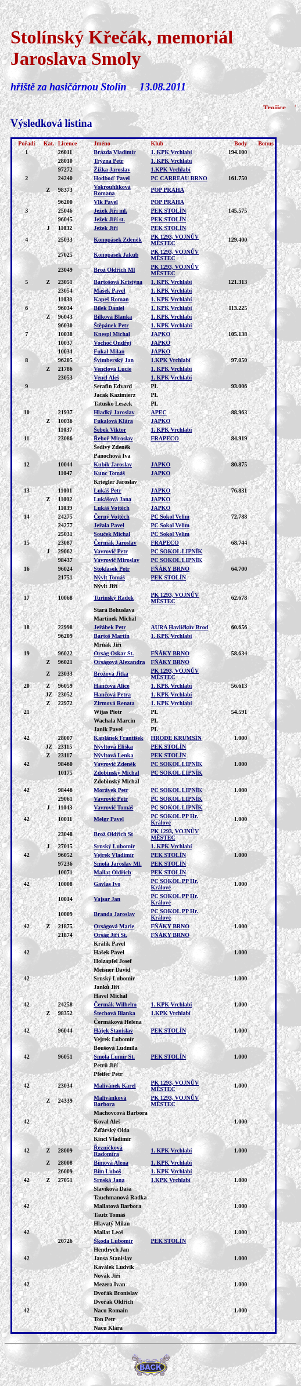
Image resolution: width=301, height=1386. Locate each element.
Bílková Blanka (113, 316)
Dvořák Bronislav (116, 1293)
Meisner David (112, 969)
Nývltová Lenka (113, 755)
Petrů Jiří (105, 1065)
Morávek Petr (111, 790)
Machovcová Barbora (121, 1113)
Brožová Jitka (111, 673)
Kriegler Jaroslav (115, 482)
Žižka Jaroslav (112, 169)
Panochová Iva (112, 456)
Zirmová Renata (114, 703)
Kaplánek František (118, 738)
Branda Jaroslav (114, 914)
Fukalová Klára (113, 421)
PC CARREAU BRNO (178, 178)
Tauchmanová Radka (120, 1197)
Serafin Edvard (113, 386)
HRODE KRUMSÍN (176, 738)
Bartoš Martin (111, 636)
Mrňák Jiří (107, 644)
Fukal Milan (109, 351)
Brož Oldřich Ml (114, 270)
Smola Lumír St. (114, 1056)
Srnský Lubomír (114, 846)
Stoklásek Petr (112, 569)
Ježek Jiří (105, 228)
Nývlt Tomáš (109, 577)
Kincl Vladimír (112, 1139)
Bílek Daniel (109, 308)
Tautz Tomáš (109, 1215)
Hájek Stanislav (113, 1030)
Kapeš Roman (111, 299)
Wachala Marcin (114, 720)
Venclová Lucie (112, 369)
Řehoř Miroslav (113, 438)
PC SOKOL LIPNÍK (176, 551)
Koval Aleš (107, 1121)
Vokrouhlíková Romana (112, 190)
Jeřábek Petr (110, 627)
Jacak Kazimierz (114, 395)
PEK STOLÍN (168, 210)
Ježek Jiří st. (109, 219)
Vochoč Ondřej (112, 343)
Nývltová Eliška (113, 746)
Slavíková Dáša (112, 1189)
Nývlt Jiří (105, 586)
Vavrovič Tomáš (113, 807)
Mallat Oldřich (112, 872)
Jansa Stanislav (113, 1258)
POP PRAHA (167, 190)
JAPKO (160, 334)
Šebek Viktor (110, 429)
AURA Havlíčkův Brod (179, 627)
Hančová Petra (112, 694)
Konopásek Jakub (116, 254)
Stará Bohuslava (114, 610)
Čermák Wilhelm (115, 1004)
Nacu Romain (111, 1310)
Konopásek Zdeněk (118, 239)
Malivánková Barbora (110, 1101)
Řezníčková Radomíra (108, 1150)
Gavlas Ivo (107, 884)
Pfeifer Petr (108, 1074)
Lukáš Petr (107, 490)
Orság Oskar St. (114, 653)
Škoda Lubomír (113, 1241)
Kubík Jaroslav (113, 464)
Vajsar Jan (107, 899)
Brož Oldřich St (113, 834)
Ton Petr (104, 1319)
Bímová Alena (111, 1162)
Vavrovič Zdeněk (115, 764)
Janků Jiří (106, 987)
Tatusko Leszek (113, 403)
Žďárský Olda (112, 1130)
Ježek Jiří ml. (110, 210)
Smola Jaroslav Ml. (117, 863)
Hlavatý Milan (112, 1223)
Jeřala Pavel (109, 525)
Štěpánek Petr (111, 325)
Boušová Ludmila (115, 1048)
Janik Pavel (108, 729)
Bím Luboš (107, 1171)
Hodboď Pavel (112, 178)
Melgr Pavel (109, 819)
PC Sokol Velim (169, 516)
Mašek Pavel (109, 290)
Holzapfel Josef (112, 961)
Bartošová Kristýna (118, 282)
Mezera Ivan (109, 1284)
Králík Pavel (109, 943)
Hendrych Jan (111, 1249)
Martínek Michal (115, 618)
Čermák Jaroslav (115, 542)
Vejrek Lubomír (114, 1039)
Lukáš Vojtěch (111, 508)
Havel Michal (110, 996)
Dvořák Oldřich (113, 1302)
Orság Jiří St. (110, 935)
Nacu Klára (108, 1328)
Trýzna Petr (108, 161)
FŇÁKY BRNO (169, 569)
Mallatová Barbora (117, 1206)
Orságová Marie (114, 926)
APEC (158, 412)
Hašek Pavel (109, 952)
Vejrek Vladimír (114, 855)
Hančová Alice (111, 686)
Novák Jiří (107, 1275)
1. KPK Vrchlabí (171, 152)
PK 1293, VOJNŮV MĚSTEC (174, 240)
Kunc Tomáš (109, 473)
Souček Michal (112, 534)
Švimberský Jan (114, 360)
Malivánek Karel (114, 1085)
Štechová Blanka (114, 1013)
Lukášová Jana (112, 499)
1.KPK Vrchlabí (170, 169)
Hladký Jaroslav (114, 412)
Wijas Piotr (108, 712)
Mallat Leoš (108, 1232)
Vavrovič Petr (111, 551)
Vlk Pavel (105, 202)
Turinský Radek (114, 597)
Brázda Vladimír (114, 152)
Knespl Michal (112, 334)
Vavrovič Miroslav (116, 560)
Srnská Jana (109, 1180)
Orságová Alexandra (119, 662)
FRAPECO (164, 438)
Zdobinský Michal (116, 772)
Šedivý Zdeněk (112, 447)
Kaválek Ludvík (114, 1267)
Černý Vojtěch (111, 516)
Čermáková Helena (118, 1022)
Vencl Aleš (106, 377)
